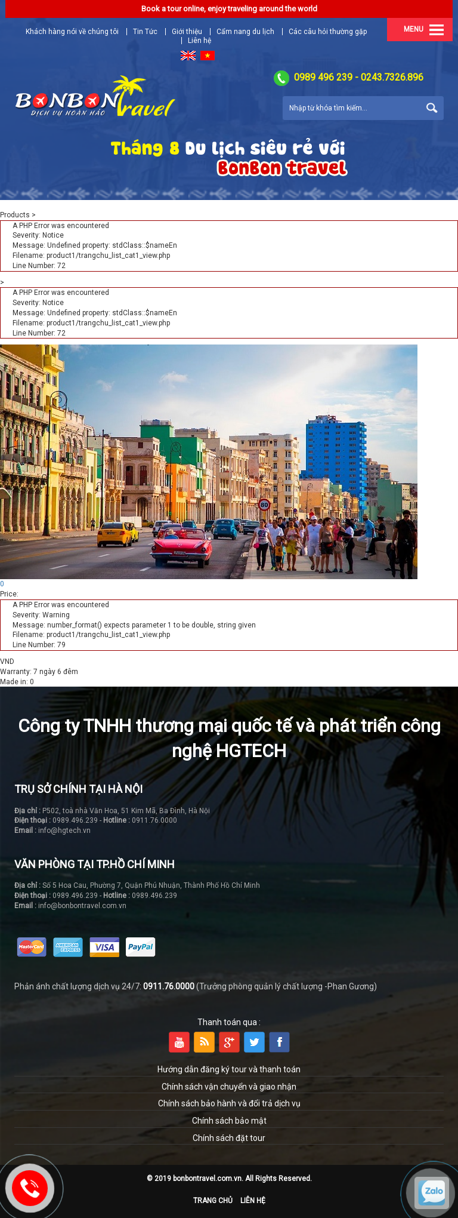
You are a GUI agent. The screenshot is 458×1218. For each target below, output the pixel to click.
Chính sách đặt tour (229, 1138)
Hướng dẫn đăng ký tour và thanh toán (229, 1069)
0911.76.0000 (168, 986)
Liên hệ (252, 1201)
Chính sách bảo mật (229, 1120)
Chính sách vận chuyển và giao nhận (229, 1086)
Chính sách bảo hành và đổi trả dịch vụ (229, 1103)
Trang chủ (213, 1201)
